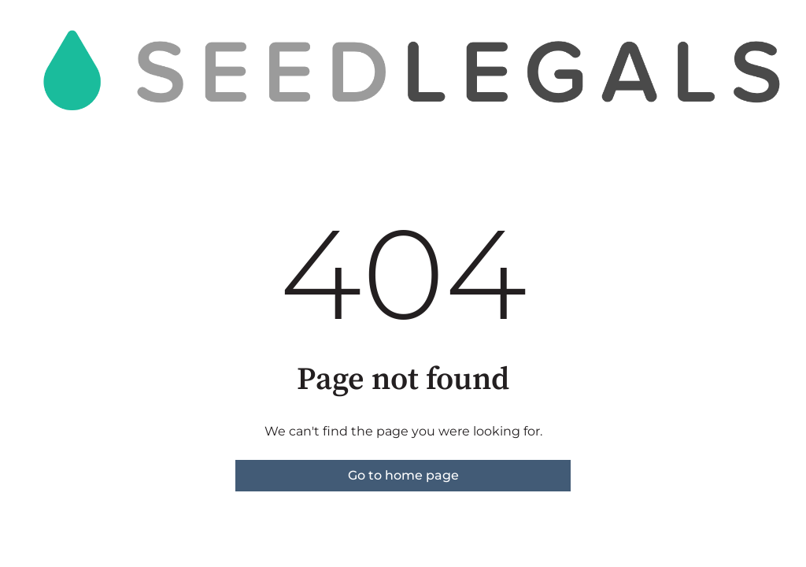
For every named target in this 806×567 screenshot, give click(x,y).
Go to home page (403, 475)
